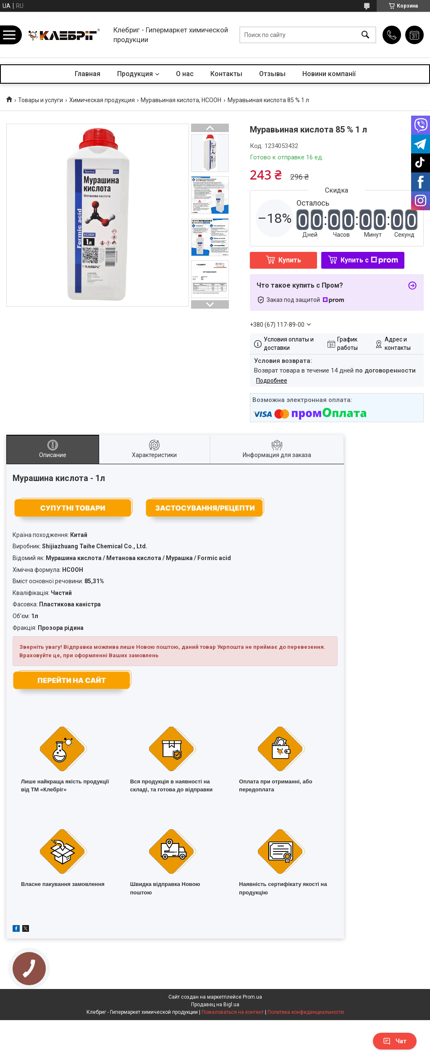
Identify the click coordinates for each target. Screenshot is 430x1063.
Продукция (135, 74)
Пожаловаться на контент (233, 1012)
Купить (289, 260)
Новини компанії (329, 74)
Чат (394, 1041)
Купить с (369, 260)
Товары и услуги (40, 100)
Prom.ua (252, 997)
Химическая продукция (102, 100)
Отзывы (272, 74)
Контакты (226, 74)
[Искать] (365, 34)
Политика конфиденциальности (305, 1012)
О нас (185, 74)
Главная (87, 74)
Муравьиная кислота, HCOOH (181, 100)
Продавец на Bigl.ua (215, 1004)
